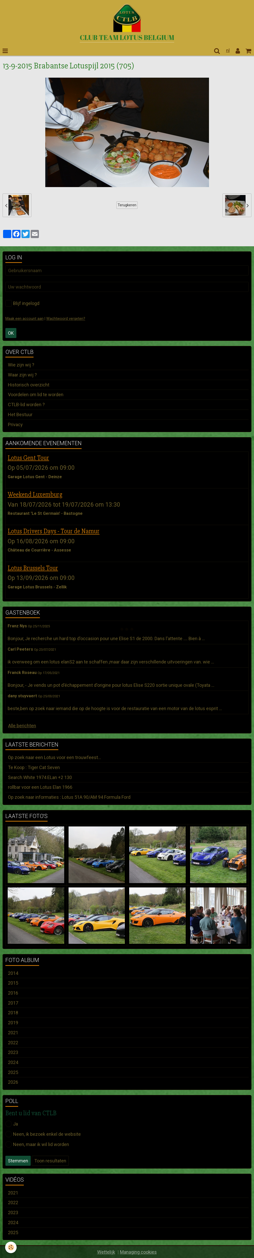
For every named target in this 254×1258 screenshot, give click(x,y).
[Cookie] (11, 1247)
